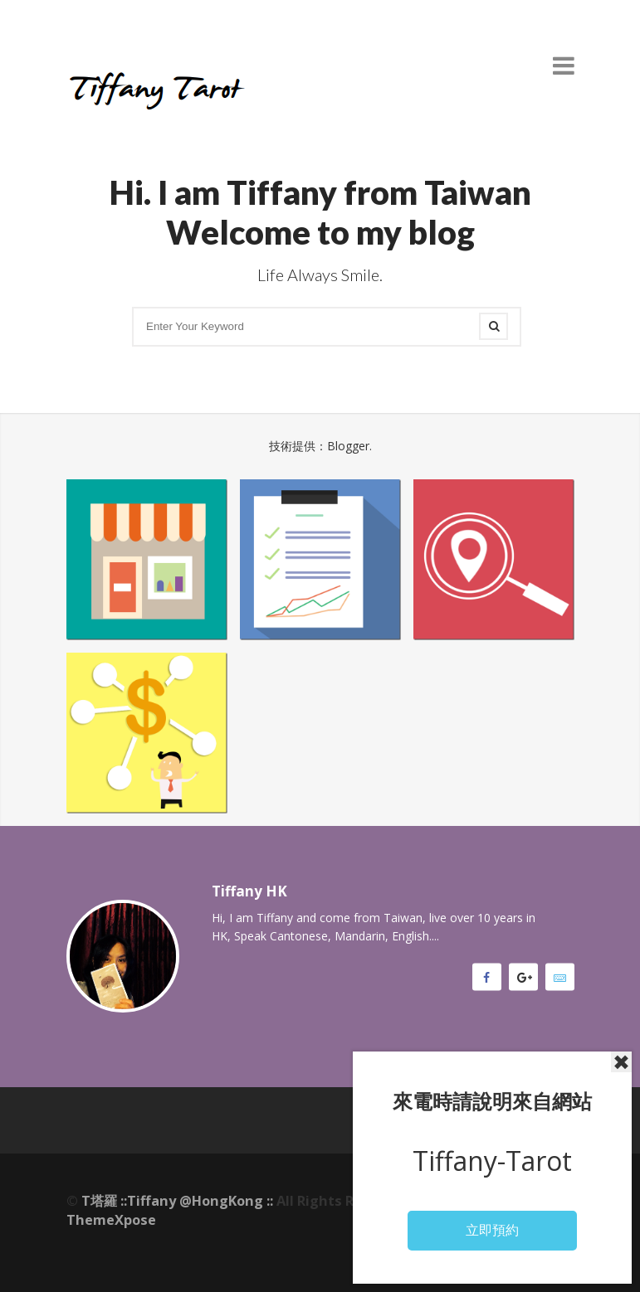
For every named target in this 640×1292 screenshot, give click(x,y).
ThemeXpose (111, 1220)
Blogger (348, 446)
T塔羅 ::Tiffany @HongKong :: (177, 1201)
